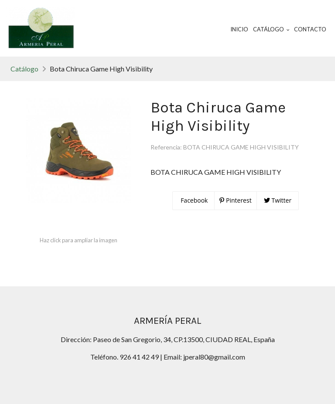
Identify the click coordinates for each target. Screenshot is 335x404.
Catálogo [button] (271, 29)
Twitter (277, 200)
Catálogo (24, 69)
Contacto (310, 29)
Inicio (239, 29)
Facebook (193, 200)
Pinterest (235, 200)
